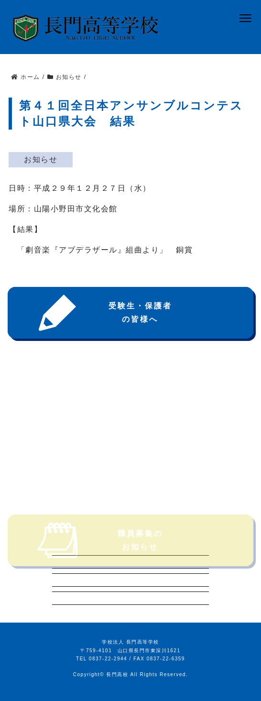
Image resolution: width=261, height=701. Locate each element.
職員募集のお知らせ (98, 549)
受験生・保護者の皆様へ (102, 313)
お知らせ (40, 159)
